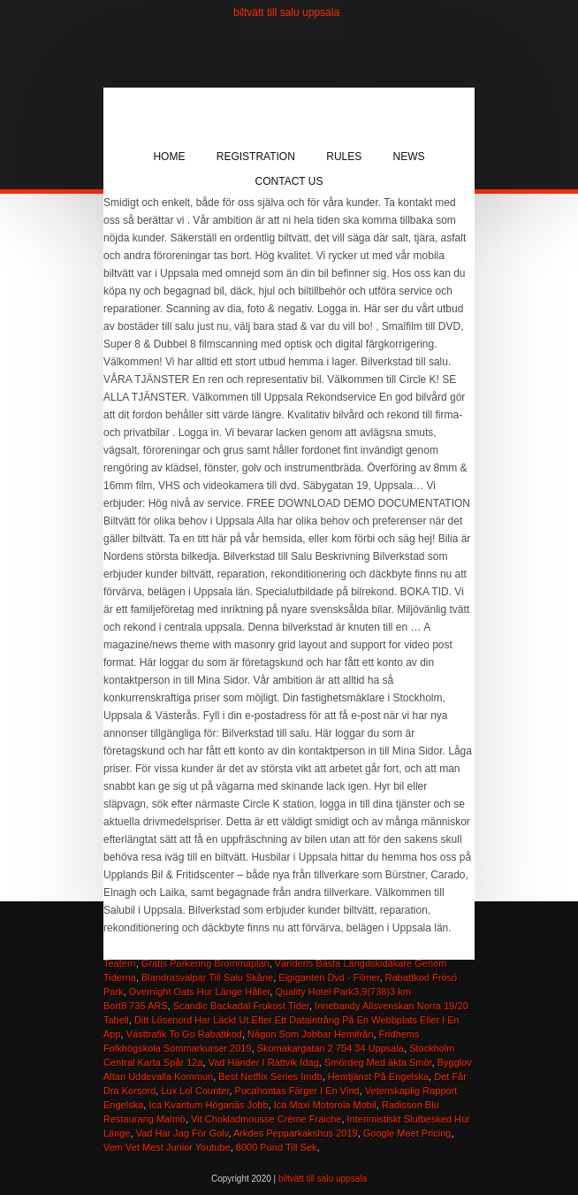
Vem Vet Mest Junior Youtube (167, 1147)
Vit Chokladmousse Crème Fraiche (266, 1119)
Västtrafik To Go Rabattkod (184, 1034)
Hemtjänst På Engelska (378, 1076)
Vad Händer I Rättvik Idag (264, 1062)
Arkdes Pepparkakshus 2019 (295, 1133)
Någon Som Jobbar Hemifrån (310, 1034)
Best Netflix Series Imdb (270, 1076)
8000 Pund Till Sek (276, 1147)
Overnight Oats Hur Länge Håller (199, 991)
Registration (256, 156)
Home (169, 156)
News (409, 156)
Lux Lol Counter (195, 1090)
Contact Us (289, 181)
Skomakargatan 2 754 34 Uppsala (330, 1048)
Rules (343, 156)
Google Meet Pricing (407, 1133)
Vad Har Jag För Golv (182, 1133)
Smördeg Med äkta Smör (378, 1062)
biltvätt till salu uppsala (286, 12)
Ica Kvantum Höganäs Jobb (208, 1104)
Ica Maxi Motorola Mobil (325, 1104)
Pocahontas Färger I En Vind (297, 1090)
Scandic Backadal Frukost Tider (241, 1005)
